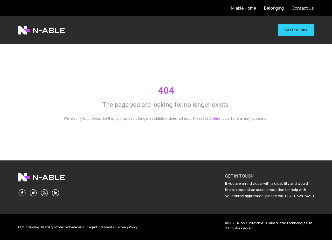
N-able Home (243, 8)
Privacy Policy (127, 227)
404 (166, 90)
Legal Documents (100, 227)
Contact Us (303, 8)
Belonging (274, 8)
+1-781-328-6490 (299, 195)
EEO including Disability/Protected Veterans (51, 227)
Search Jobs (296, 29)
